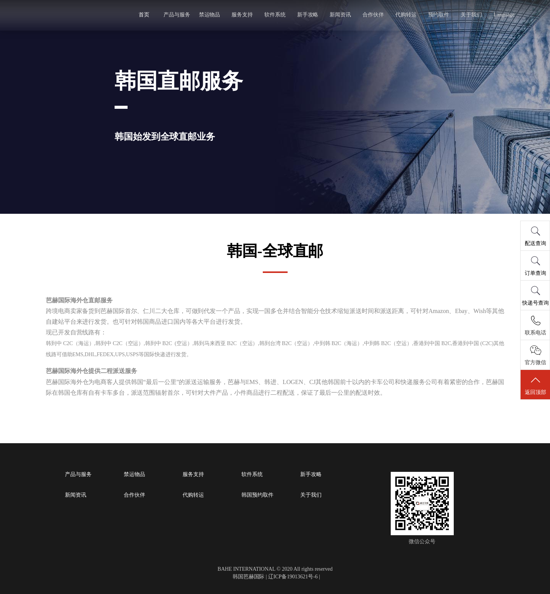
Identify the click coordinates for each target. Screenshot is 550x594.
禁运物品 (210, 15)
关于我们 (470, 15)
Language (503, 15)
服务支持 (242, 15)
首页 (144, 15)
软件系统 (275, 15)
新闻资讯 (340, 15)
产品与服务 (177, 15)
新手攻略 (308, 15)
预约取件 (438, 15)
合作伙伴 (372, 15)
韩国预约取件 (257, 495)
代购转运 (405, 15)
